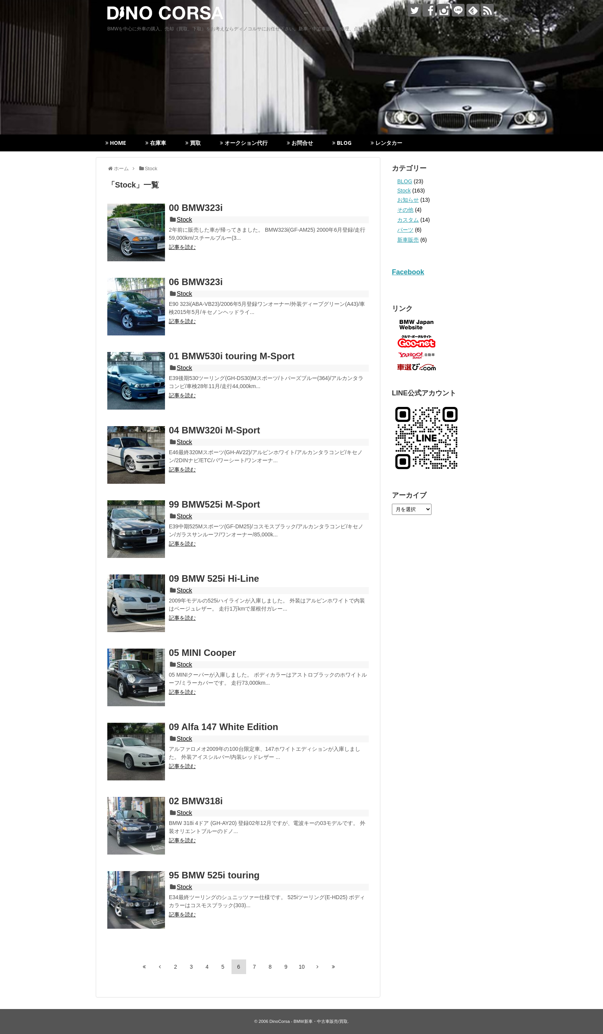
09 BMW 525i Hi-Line (214, 578)
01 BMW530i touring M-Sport (232, 356)
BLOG (404, 181)
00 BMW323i (196, 207)
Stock (184, 219)
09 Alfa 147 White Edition (223, 727)
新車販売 (408, 240)
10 (302, 967)
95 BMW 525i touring (214, 875)
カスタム (408, 220)
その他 (405, 210)
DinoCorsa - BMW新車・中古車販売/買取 (309, 1021)
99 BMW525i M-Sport (214, 504)
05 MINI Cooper (202, 652)
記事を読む (182, 247)
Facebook (408, 272)
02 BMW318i (196, 801)
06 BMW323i (196, 282)
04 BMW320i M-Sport (214, 430)
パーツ (405, 230)
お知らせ (408, 200)
